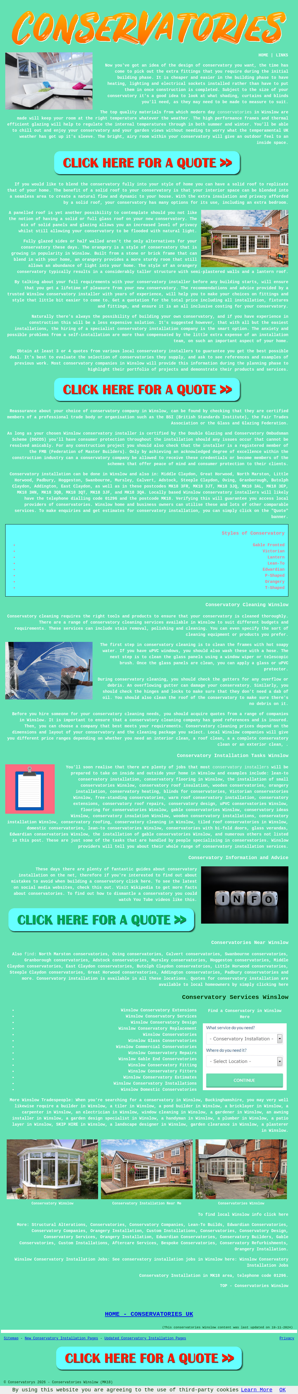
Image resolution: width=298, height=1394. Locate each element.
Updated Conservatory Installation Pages (145, 1338)
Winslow (118, 474)
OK (282, 1390)
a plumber (228, 1118)
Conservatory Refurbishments (253, 1243)
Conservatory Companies (156, 1224)
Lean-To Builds (205, 1224)
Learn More (256, 1390)
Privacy (287, 1338)
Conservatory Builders (245, 1237)
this (97, 887)
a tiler (118, 1106)
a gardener (222, 1112)
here (283, 984)
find (29, 954)
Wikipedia (142, 887)
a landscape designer (134, 1124)
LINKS (282, 55)
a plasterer (275, 1124)
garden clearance (210, 1124)
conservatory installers (241, 767)
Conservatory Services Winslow (235, 997)
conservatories (234, 112)
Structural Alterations (59, 1224)
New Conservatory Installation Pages (61, 1338)
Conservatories (107, 1224)
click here (138, 881)
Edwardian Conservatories (256, 1224)
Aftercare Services (134, 1243)
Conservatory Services (69, 1237)
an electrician (93, 1112)
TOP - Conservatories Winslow (254, 1286)
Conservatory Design (263, 1231)
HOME (263, 55)
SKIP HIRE (67, 1124)
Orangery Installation (115, 1231)
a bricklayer (239, 1106)
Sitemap (11, 1338)
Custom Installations (171, 1231)
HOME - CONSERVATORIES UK (149, 1314)
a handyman (173, 1118)
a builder (67, 1106)
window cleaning (160, 1112)
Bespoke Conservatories (188, 1243)
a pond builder (176, 1106)
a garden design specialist (97, 1118)
